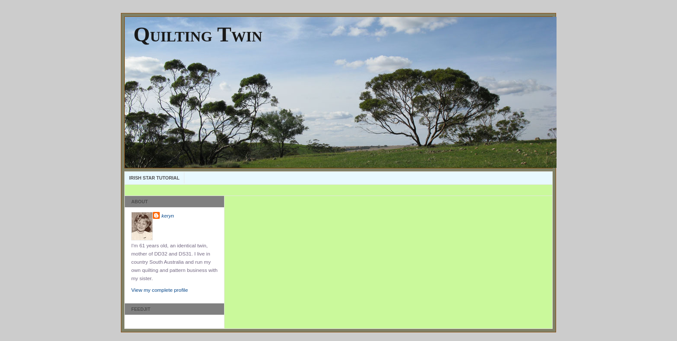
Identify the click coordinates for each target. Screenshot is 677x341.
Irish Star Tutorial (154, 177)
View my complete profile (159, 290)
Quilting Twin (198, 34)
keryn (167, 216)
